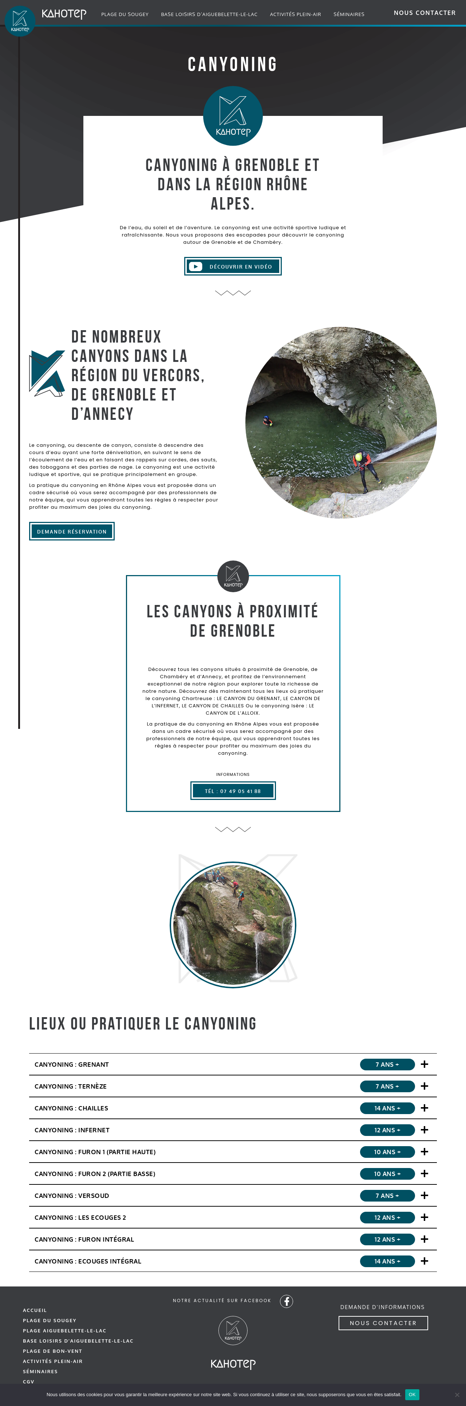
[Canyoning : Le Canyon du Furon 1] (233, 1151)
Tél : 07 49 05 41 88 (233, 791)
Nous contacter (425, 12)
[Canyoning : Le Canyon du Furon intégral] (233, 1239)
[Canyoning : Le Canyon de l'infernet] (233, 1129)
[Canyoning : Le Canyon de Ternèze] (233, 1086)
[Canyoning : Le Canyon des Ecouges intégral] (233, 1261)
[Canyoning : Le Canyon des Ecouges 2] (233, 1217)
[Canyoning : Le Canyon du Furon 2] (233, 1173)
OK (412, 1394)
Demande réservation (72, 532)
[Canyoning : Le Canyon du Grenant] (233, 1064)
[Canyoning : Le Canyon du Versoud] (233, 1195)
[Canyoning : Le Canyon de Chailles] (233, 1107)
